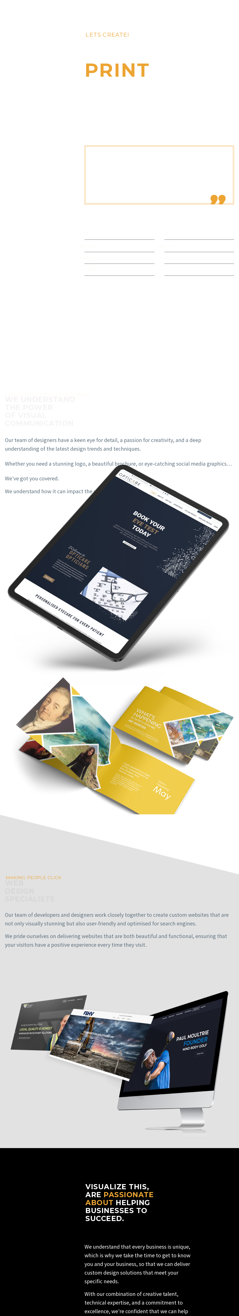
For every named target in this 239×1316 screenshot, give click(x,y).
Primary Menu (230, 9)
